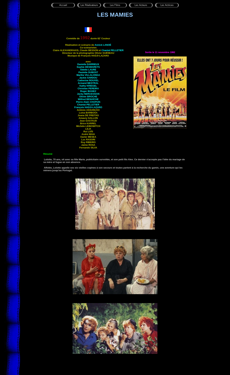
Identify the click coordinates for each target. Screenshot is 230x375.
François (88, 107)
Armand (88, 83)
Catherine (88, 80)
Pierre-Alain (88, 102)
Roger (88, 91)
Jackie (88, 77)
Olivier (88, 96)
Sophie (88, 67)
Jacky (88, 93)
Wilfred (88, 99)
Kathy (88, 85)
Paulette (88, 72)
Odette (88, 69)
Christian (88, 88)
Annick (103, 45)
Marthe (88, 75)
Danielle (88, 64)
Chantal (113, 50)
